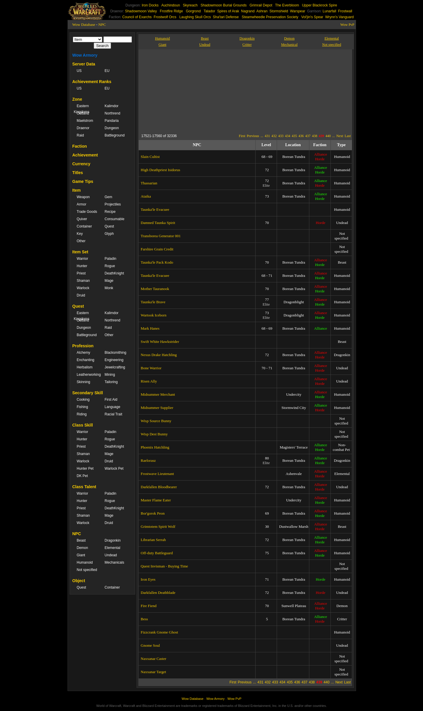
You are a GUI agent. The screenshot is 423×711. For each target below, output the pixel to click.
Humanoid (85, 562)
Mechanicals (114, 562)
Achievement (85, 155)
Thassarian (149, 183)
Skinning (83, 382)
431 (267, 136)
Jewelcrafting (115, 367)
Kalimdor (111, 106)
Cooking (83, 399)
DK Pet (82, 476)
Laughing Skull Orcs (195, 17)
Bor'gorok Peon (152, 513)
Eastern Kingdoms (81, 109)
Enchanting (85, 360)
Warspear (297, 11)
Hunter (82, 266)
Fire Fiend (149, 606)
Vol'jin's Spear (312, 17)
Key (80, 234)
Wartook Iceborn (153, 315)
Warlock (83, 288)
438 (314, 136)
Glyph (109, 234)
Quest (109, 226)
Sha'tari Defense (226, 17)
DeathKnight (114, 273)
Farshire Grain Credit (157, 249)
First (242, 136)
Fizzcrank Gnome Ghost (159, 632)
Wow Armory (85, 55)
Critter (246, 45)
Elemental (112, 548)
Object (78, 580)
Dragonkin (113, 540)
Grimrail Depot (260, 5)
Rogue (110, 266)
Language (112, 407)
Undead (111, 555)
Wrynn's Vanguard (339, 17)
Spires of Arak (228, 11)
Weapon (83, 197)
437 (307, 136)
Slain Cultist (150, 156)
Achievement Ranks (91, 81)
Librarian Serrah (153, 540)
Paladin (110, 259)
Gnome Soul (150, 645)
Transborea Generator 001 (161, 236)
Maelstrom (85, 121)
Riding (82, 414)
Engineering (114, 360)
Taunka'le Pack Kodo (157, 262)
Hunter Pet (85, 468)
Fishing (82, 407)
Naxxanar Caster (153, 658)
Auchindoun (170, 5)
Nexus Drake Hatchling (159, 355)
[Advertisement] (195, 90)
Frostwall (345, 11)
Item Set (80, 252)
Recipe (110, 212)
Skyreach (190, 5)
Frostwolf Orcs (165, 17)
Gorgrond (193, 11)
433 (280, 136)
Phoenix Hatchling (155, 447)
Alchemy (83, 353)
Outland (83, 113)
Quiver (82, 219)
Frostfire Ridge (171, 11)
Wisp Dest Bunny (154, 434)
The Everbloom (287, 5)
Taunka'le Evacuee (155, 209)
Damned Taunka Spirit (158, 222)
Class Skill (82, 425)
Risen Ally (149, 381)
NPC (102, 24)
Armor (81, 204)
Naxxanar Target (153, 672)
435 (294, 136)
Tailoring (111, 382)
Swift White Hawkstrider (160, 341)
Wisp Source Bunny (156, 421)
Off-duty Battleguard (157, 553)
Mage (109, 281)
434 (287, 136)
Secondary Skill (87, 392)
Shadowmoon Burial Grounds (224, 5)
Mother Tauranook (155, 289)
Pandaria (112, 121)
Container (84, 226)
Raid (80, 135)
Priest (81, 273)
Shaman (83, 281)
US (79, 71)
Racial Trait (113, 414)
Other (81, 241)
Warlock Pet (114, 468)
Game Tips (82, 181)
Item (76, 190)
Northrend (112, 113)
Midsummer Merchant (158, 394)
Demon (82, 548)
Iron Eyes (148, 579)
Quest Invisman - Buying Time (164, 566)
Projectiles (113, 204)
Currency (81, 163)
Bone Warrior (151, 368)
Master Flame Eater (156, 500)
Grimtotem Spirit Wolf (158, 526)
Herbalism (85, 367)
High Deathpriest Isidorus (160, 170)
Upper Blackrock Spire (319, 5)
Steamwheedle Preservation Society (270, 17)
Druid (81, 295)
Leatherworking (88, 375)
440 (328, 136)
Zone (77, 99)
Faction (79, 146)
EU (107, 71)
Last (348, 136)
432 (274, 136)
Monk (109, 288)
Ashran (262, 11)
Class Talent (84, 486)
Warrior (82, 259)
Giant (81, 555)
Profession (82, 345)
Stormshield (278, 11)
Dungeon (112, 128)
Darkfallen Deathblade (158, 592)
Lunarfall (329, 11)
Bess (144, 619)
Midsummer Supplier (157, 407)
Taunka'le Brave (153, 302)
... (262, 136)
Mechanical (289, 45)
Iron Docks (150, 5)
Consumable (114, 219)
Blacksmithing (115, 353)
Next (339, 136)
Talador (209, 11)
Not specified (87, 570)
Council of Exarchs (137, 17)
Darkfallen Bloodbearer (159, 487)
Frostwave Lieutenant (157, 473)
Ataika (146, 196)
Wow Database (83, 24)
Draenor (83, 128)
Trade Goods (87, 212)
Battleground (115, 135)
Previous (253, 136)
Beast (81, 540)
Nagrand (248, 11)
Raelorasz (148, 460)
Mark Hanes (150, 328)
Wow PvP (347, 25)
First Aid (111, 399)
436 (301, 136)
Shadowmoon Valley (141, 11)
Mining (110, 375)
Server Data (83, 64)
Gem (108, 197)
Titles (77, 172)
